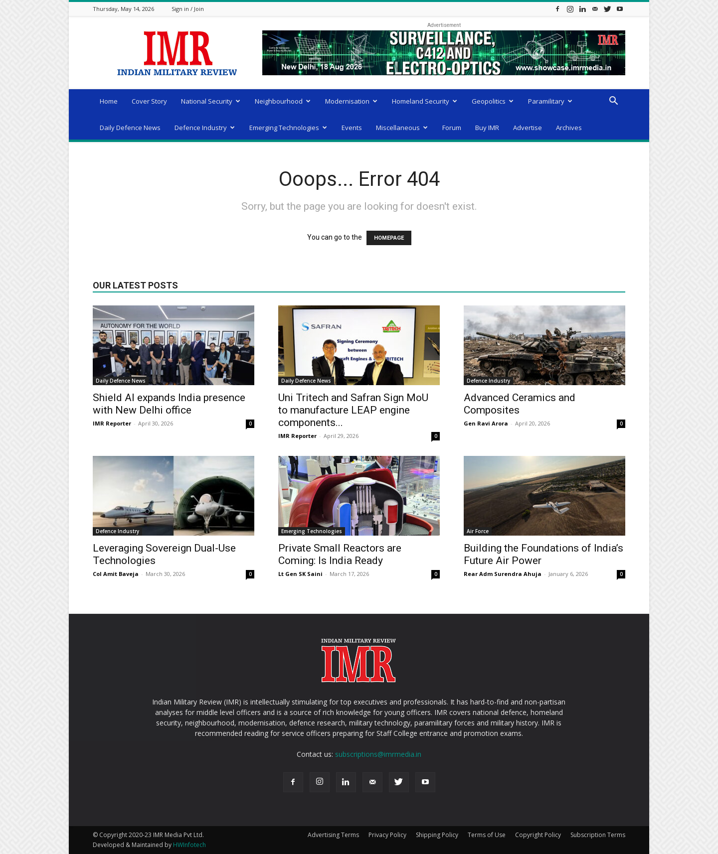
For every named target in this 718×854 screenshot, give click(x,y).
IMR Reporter (112, 423)
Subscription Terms (597, 835)
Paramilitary (550, 101)
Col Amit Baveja (116, 573)
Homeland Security (424, 101)
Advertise (527, 127)
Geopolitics (493, 101)
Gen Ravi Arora (486, 423)
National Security (210, 101)
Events (352, 127)
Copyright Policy (538, 835)
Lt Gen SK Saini (300, 573)
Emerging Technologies (288, 127)
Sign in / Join (188, 8)
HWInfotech (189, 845)
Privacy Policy (387, 835)
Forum (451, 127)
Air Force (478, 531)
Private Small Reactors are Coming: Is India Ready (339, 554)
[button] (613, 102)
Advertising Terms (333, 835)
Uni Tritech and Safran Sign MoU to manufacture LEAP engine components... (353, 410)
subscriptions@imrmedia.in (378, 754)
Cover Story (149, 101)
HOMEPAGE (389, 238)
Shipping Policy (437, 835)
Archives (569, 127)
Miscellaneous (402, 127)
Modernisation (351, 101)
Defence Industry (205, 127)
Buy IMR (487, 127)
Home (109, 101)
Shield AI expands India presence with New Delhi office (169, 404)
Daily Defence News (130, 127)
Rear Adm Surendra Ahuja (502, 573)
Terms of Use (487, 835)
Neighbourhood (283, 101)
